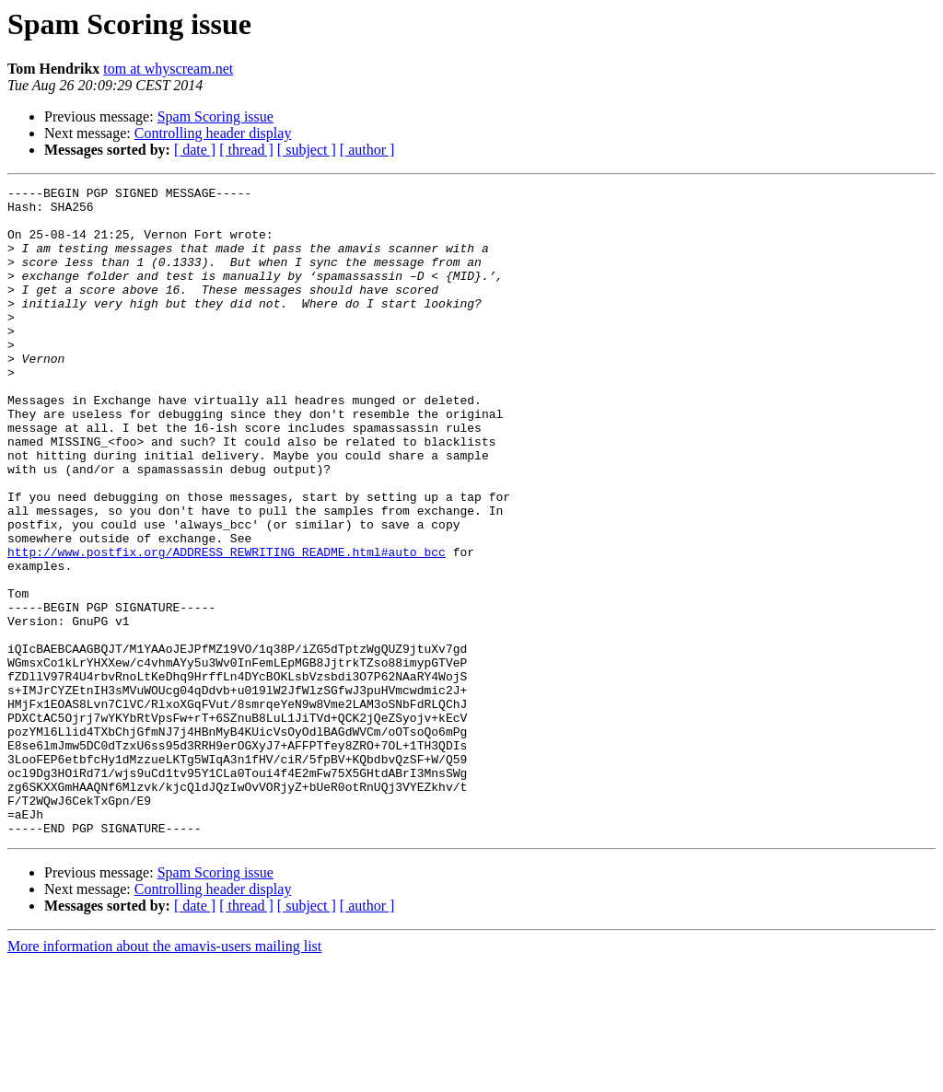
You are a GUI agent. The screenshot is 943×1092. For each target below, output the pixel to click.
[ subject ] (306, 149)
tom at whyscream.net (168, 68)
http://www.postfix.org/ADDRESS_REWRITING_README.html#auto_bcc (226, 626)
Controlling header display (213, 133)
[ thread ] (246, 149)
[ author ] (367, 149)
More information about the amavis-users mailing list (164, 1076)
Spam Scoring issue (215, 116)
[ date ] (194, 149)
